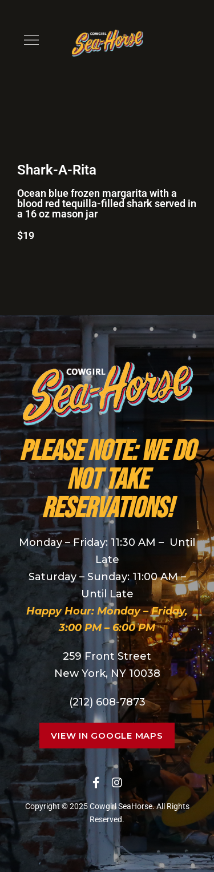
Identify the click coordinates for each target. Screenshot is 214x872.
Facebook (96, 782)
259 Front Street (107, 656)
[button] (106, 735)
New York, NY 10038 (107, 673)
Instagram (117, 782)
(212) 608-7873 (107, 702)
